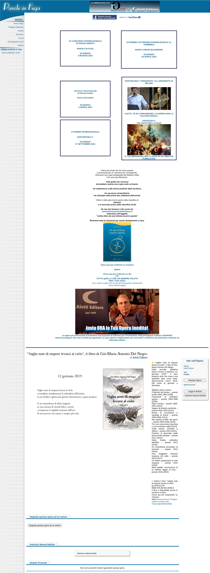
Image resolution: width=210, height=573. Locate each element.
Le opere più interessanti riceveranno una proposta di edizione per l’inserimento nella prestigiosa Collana (117, 335)
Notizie (21, 45)
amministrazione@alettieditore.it (117, 211)
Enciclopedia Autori (16, 42)
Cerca (21, 38)
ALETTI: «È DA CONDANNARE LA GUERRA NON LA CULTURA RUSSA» (149, 115)
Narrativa (20, 34)
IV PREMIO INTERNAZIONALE (85, 132)
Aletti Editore (189, 368)
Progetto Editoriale (16, 27)
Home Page (19, 23)
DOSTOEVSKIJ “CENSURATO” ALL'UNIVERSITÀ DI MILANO (149, 82)
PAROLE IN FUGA (85, 49)
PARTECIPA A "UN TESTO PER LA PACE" (149, 122)
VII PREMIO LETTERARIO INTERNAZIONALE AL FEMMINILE (149, 43)
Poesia (21, 31)
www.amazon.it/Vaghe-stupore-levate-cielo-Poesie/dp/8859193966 (165, 501)
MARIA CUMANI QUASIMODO (149, 50)
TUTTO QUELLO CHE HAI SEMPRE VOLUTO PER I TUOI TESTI (117, 279)
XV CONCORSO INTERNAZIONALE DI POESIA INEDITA (85, 42)
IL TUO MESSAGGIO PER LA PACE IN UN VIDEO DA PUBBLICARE (149, 157)
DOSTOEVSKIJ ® (85, 137)
